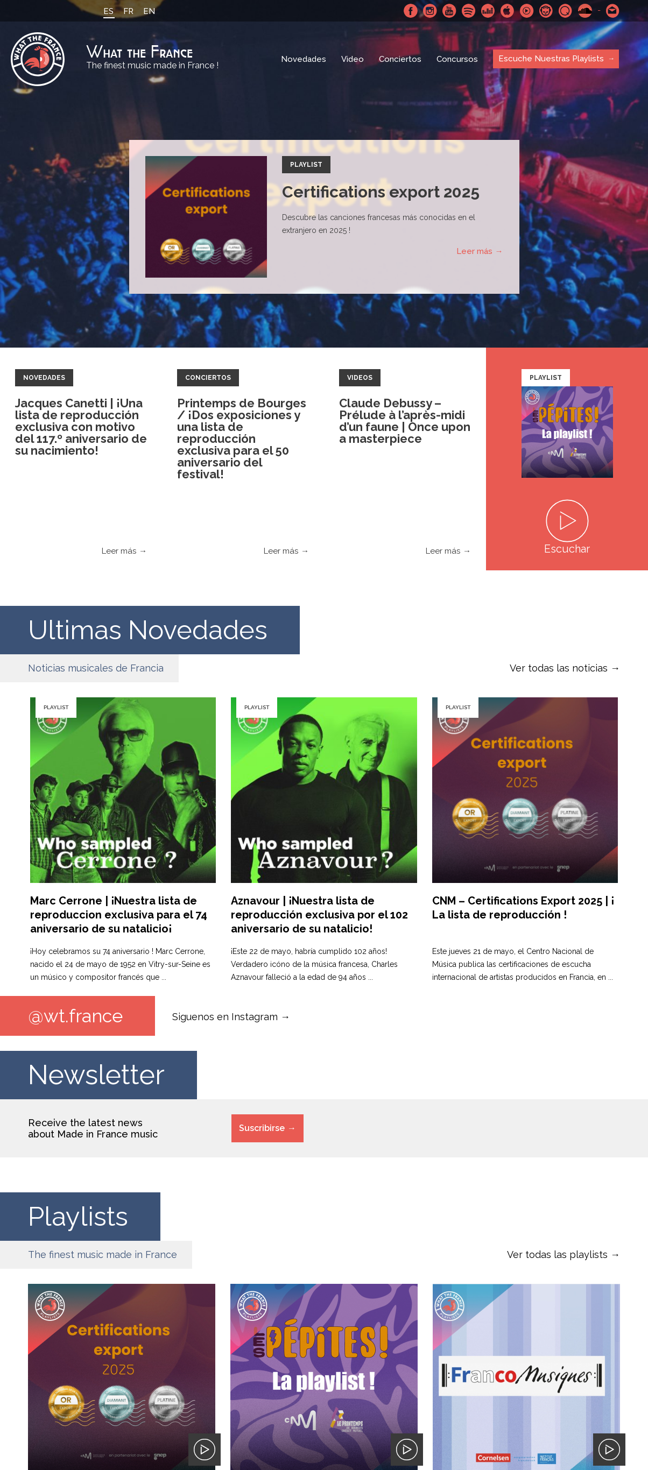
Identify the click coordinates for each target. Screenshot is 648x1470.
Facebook (411, 11)
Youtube (449, 11)
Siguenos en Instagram (225, 1016)
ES (108, 11)
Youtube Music (527, 11)
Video (352, 59)
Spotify (469, 11)
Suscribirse (262, 1128)
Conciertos (400, 59)
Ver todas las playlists (557, 1254)
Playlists (78, 1216)
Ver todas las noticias (559, 668)
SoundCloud (585, 11)
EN (149, 11)
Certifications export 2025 (381, 191)
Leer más (474, 251)
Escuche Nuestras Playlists (551, 58)
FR (128, 11)
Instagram (430, 11)
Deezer (488, 11)
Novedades (303, 59)
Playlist (306, 164)
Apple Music (508, 11)
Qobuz (566, 11)
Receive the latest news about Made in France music (93, 1128)
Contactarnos (613, 11)
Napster (546, 11)
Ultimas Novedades (150, 630)
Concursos (457, 59)
